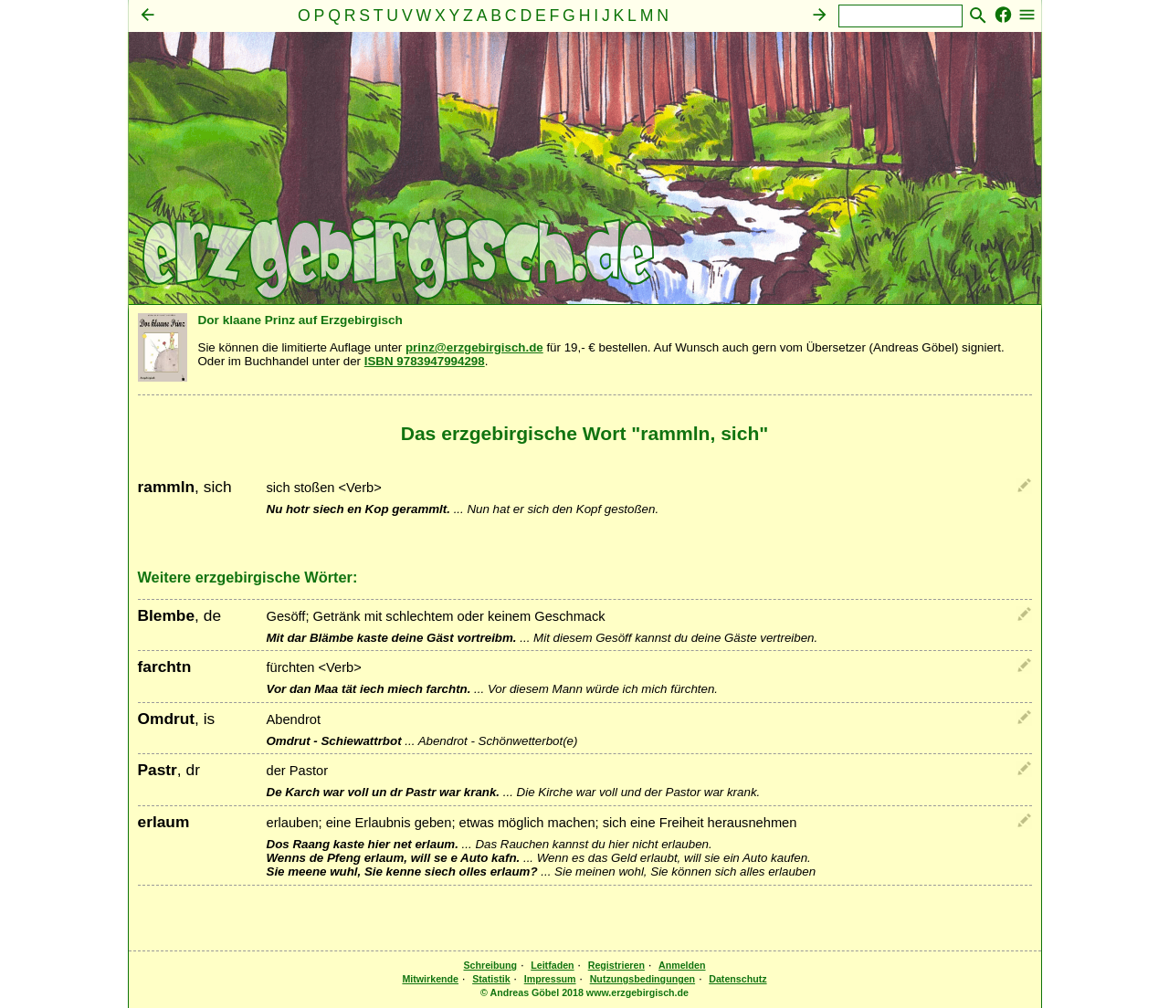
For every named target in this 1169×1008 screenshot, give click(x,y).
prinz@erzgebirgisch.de (474, 347)
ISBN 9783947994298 (424, 361)
